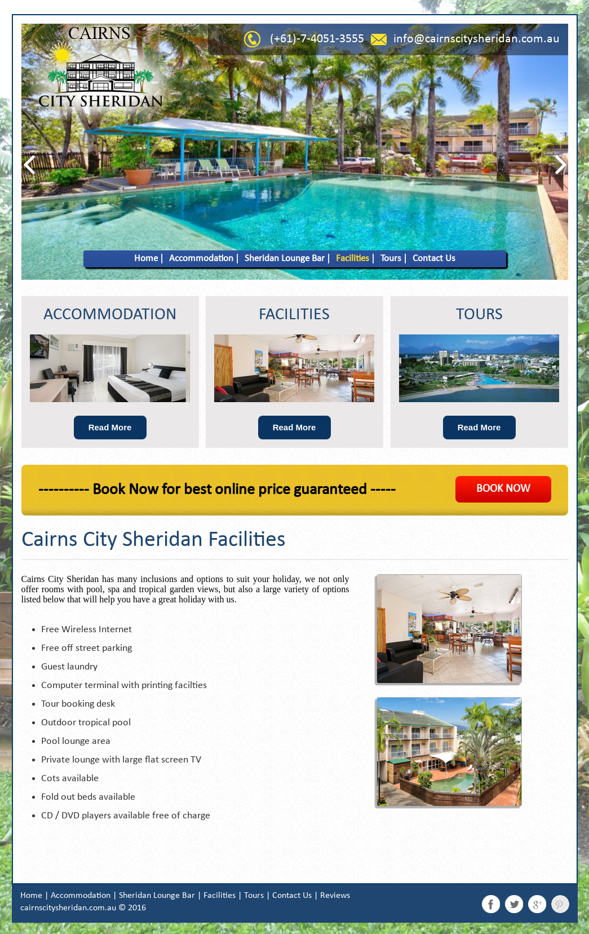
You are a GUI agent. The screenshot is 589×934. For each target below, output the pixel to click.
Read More (110, 427)
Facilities (352, 258)
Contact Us (434, 258)
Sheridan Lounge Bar (285, 258)
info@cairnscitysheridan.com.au (476, 39)
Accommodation (201, 258)
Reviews (335, 895)
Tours (390, 258)
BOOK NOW (503, 489)
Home (146, 258)
